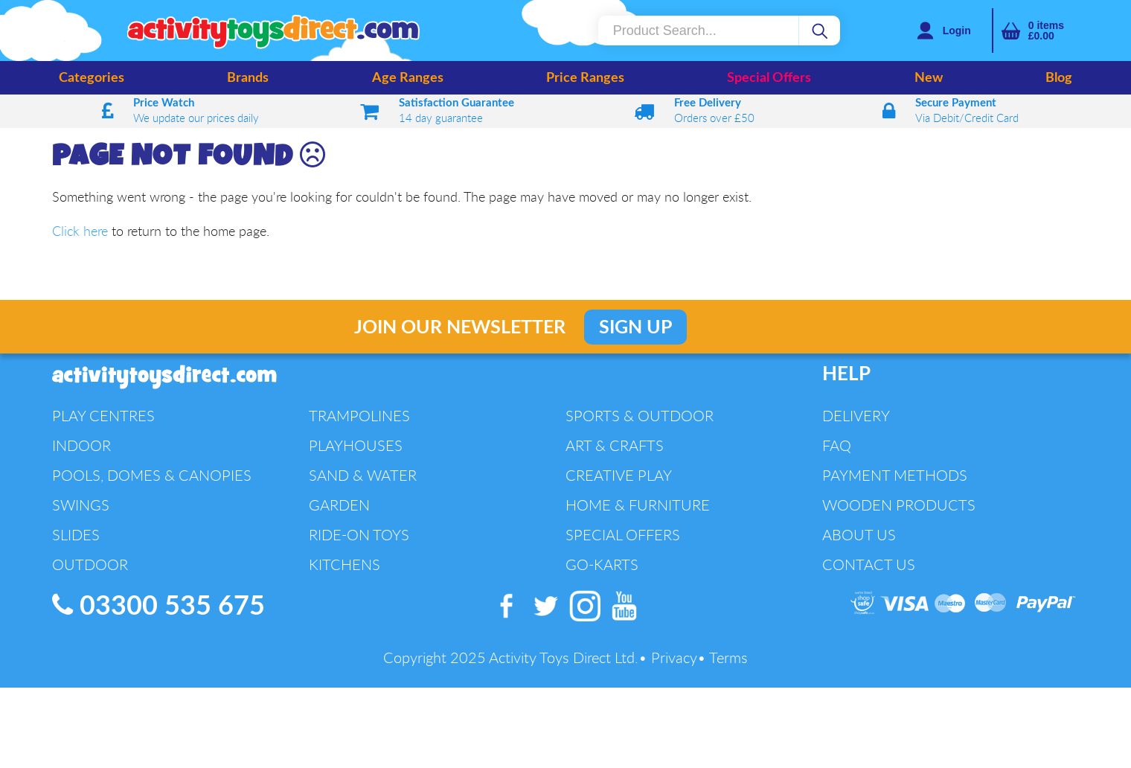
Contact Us (868, 564)
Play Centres (103, 416)
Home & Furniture (638, 505)
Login (957, 30)
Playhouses (356, 445)
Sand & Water (363, 475)
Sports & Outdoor (640, 416)
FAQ (836, 445)
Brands (248, 78)
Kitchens (344, 564)
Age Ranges (407, 78)
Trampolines (359, 416)
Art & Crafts (615, 445)
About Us (859, 535)
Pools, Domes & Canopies (151, 475)
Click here (80, 231)
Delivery (856, 416)
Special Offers (769, 78)
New (928, 78)
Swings (80, 505)
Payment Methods (894, 475)
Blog (1058, 78)
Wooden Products (898, 505)
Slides (76, 535)
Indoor (81, 445)
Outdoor (90, 564)
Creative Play (619, 475)
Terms (728, 657)
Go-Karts (602, 564)
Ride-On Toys (359, 535)
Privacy (674, 657)
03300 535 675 (158, 606)
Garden (339, 505)
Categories (91, 78)
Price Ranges (585, 78)
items (1046, 30)
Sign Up (635, 328)
